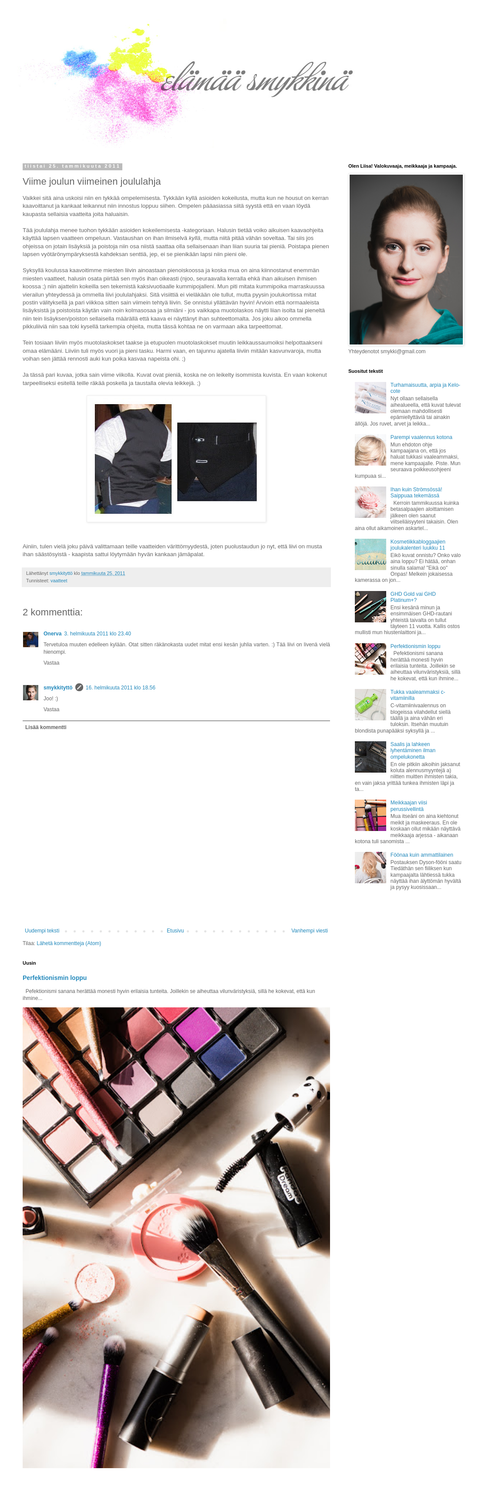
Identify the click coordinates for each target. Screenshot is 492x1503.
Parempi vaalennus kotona (421, 437)
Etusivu (175, 931)
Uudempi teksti (42, 931)
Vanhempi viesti (309, 931)
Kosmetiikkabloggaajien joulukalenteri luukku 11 (418, 545)
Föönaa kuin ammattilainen (422, 855)
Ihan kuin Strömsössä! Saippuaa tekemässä (416, 492)
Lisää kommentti (46, 727)
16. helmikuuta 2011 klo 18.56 (120, 688)
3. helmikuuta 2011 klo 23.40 (97, 634)
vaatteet (59, 580)
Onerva (52, 634)
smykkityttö (58, 688)
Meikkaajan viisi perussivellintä (409, 806)
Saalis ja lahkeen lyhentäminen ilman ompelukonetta (413, 750)
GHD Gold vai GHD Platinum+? (413, 597)
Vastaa (51, 663)
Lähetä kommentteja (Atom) (69, 943)
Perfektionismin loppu (55, 977)
